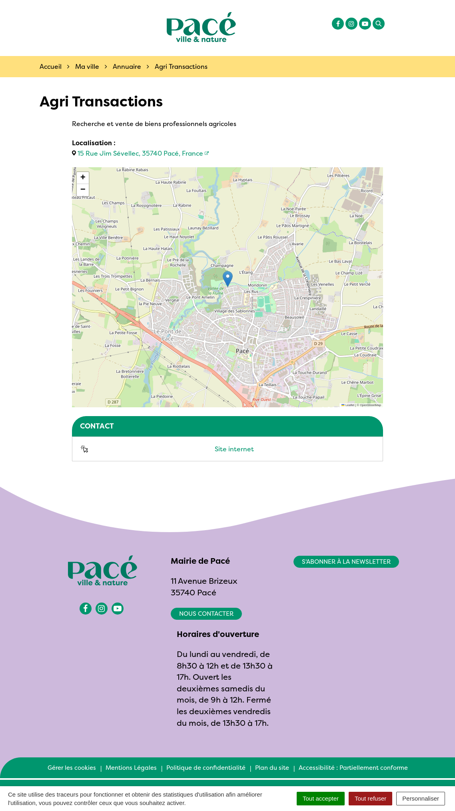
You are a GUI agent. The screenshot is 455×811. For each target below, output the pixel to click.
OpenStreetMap (370, 405)
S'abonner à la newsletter (346, 561)
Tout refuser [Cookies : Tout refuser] (370, 798)
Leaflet (347, 405)
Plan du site (272, 767)
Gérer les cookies (72, 767)
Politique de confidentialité (205, 767)
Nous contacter (206, 613)
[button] (228, 279)
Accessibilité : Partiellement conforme (353, 767)
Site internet (234, 449)
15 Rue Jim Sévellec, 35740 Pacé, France (140, 153)
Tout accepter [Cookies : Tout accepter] (321, 798)
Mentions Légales (131, 767)
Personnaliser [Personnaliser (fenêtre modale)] (420, 798)
